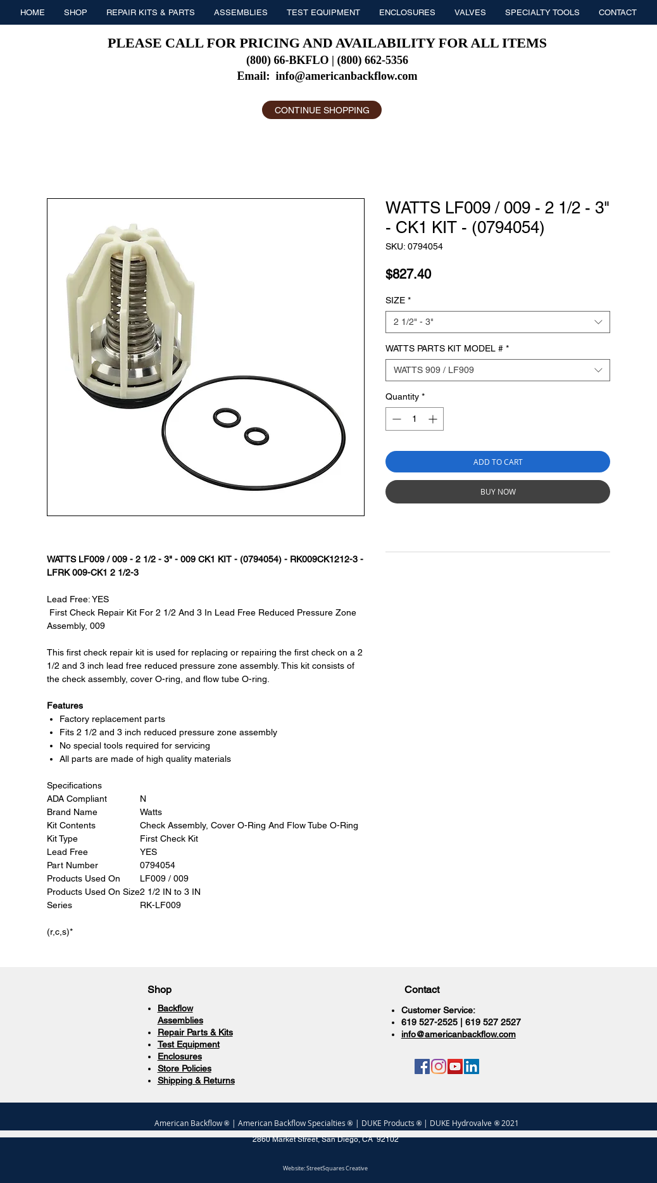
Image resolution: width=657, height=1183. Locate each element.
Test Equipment (189, 1044)
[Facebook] (422, 1066)
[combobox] (497, 322)
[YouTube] (455, 1066)
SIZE (398, 300)
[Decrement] (395, 419)
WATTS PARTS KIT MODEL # (447, 348)
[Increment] (434, 419)
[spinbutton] (414, 419)
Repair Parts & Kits (195, 1032)
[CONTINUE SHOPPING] (322, 110)
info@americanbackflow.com (346, 76)
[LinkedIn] (471, 1066)
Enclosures (180, 1056)
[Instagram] (438, 1066)
